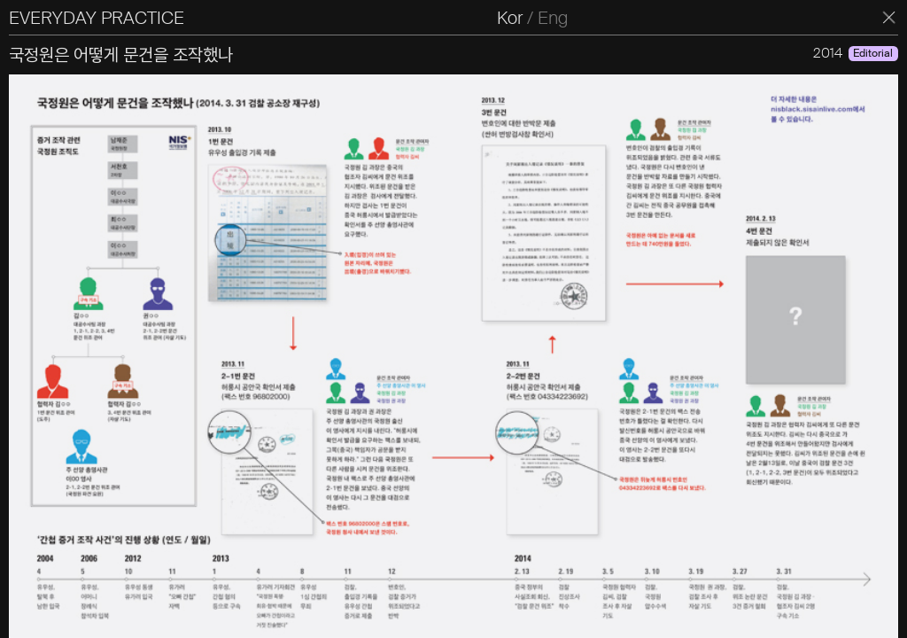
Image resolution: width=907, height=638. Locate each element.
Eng (553, 17)
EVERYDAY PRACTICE (96, 17)
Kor (510, 17)
